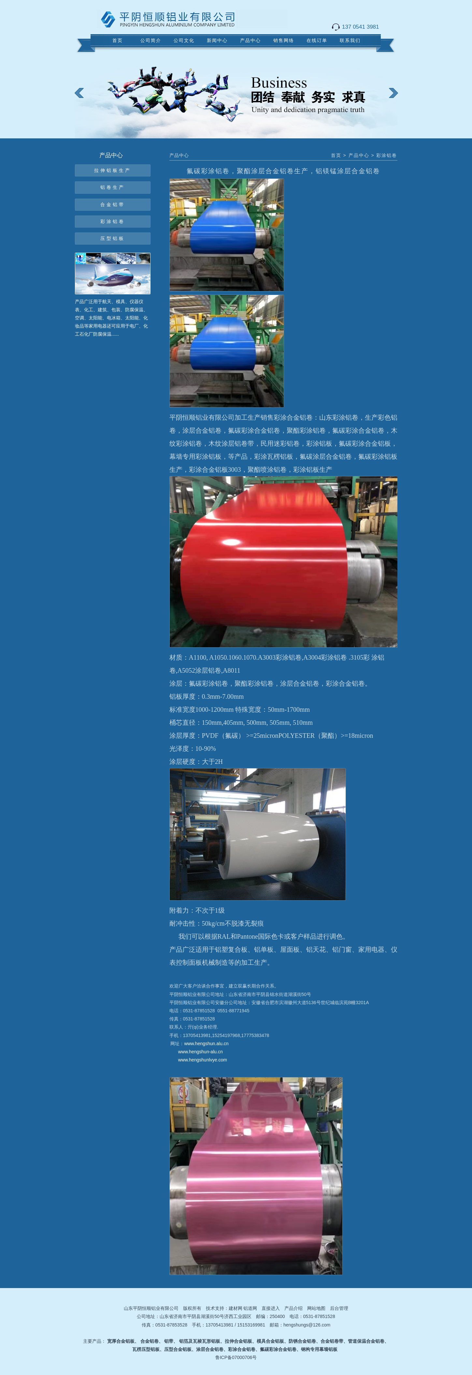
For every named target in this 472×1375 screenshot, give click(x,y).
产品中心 (250, 40)
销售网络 (283, 40)
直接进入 (271, 1308)
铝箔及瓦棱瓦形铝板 (199, 1341)
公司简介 (150, 40)
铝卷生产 (112, 187)
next (398, 98)
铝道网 (250, 1308)
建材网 (235, 1308)
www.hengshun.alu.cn (206, 1043)
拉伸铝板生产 (112, 170)
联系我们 (350, 40)
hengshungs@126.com (306, 1324)
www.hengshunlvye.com (202, 1059)
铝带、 (171, 1341)
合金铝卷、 (151, 1341)
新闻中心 (217, 40)
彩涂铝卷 (112, 221)
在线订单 (317, 40)
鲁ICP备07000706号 (236, 1357)
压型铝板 (112, 238)
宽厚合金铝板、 (123, 1341)
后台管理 (339, 1308)
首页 (117, 40)
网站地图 (316, 1308)
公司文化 (184, 40)
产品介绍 (293, 1308)
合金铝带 (112, 204)
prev (83, 98)
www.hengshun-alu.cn (200, 1051)
